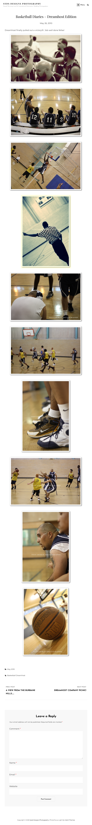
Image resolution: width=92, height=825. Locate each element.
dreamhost (20, 675)
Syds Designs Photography (22, 3)
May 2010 (11, 669)
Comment (15, 729)
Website (13, 786)
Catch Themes (70, 820)
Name (13, 763)
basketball (11, 675)
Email (12, 774)
